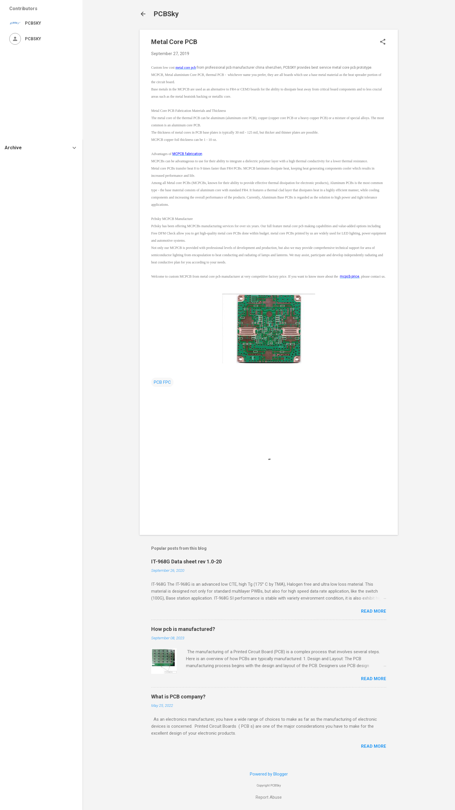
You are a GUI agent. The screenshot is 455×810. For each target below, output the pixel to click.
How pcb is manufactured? (183, 629)
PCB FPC (162, 382)
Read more (373, 611)
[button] (382, 42)
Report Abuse (269, 797)
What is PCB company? (178, 696)
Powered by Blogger (269, 774)
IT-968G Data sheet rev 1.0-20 (186, 561)
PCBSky (166, 14)
